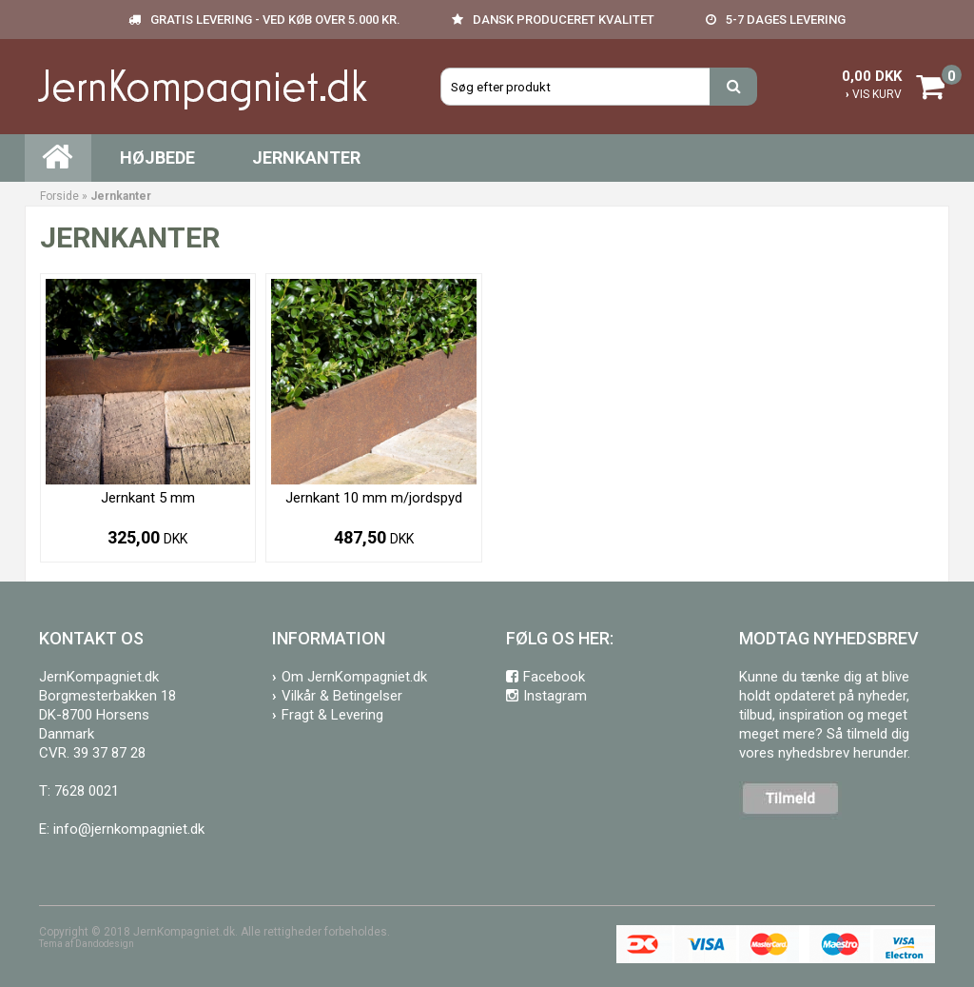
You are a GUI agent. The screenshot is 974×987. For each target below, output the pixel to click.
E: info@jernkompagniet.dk (122, 829)
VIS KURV (874, 94)
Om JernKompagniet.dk (354, 676)
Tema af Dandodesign (86, 943)
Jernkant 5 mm (148, 497)
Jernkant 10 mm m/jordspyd (373, 497)
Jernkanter (306, 158)
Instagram (555, 695)
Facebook (554, 676)
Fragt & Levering (332, 714)
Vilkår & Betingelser (342, 695)
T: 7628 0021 (79, 790)
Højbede (157, 158)
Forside (59, 196)
